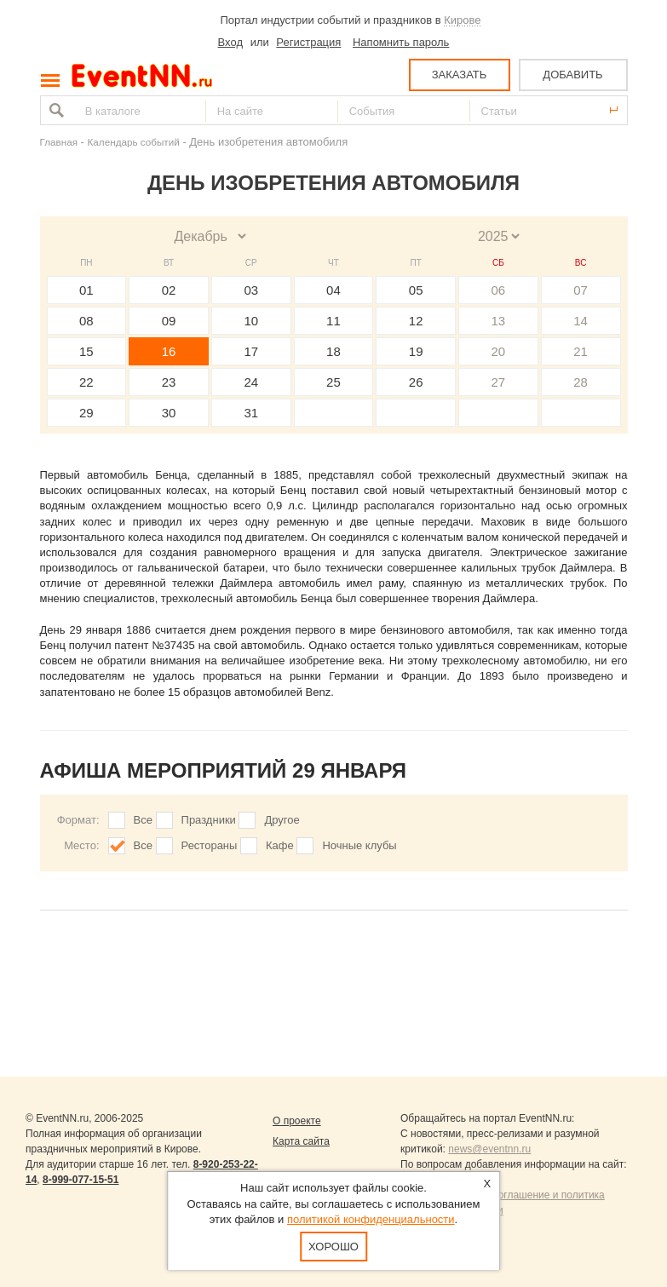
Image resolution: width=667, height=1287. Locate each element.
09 (169, 320)
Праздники (208, 819)
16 (169, 351)
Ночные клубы (359, 845)
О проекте (297, 1121)
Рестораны (209, 845)
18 (333, 351)
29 (86, 412)
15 (86, 351)
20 (499, 351)
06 (499, 290)
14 (580, 320)
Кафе (280, 845)
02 (169, 290)
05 (416, 290)
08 (86, 320)
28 (580, 382)
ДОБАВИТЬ (572, 74)
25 (333, 382)
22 (86, 382)
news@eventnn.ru (489, 1149)
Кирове (462, 20)
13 (499, 320)
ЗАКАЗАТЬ (459, 74)
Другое (281, 819)
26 (416, 382)
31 (251, 412)
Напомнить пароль (401, 42)
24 (251, 382)
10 (251, 320)
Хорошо (333, 1246)
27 (499, 382)
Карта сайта (301, 1141)
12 (416, 320)
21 (580, 351)
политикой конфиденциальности (371, 1219)
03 (251, 290)
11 (333, 320)
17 (251, 351)
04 (333, 290)
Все (143, 819)
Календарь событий (134, 141)
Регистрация (308, 42)
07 (580, 290)
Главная (59, 141)
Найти (54, 110)
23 (169, 382)
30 (169, 412)
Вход (230, 42)
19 (416, 351)
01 (86, 290)
